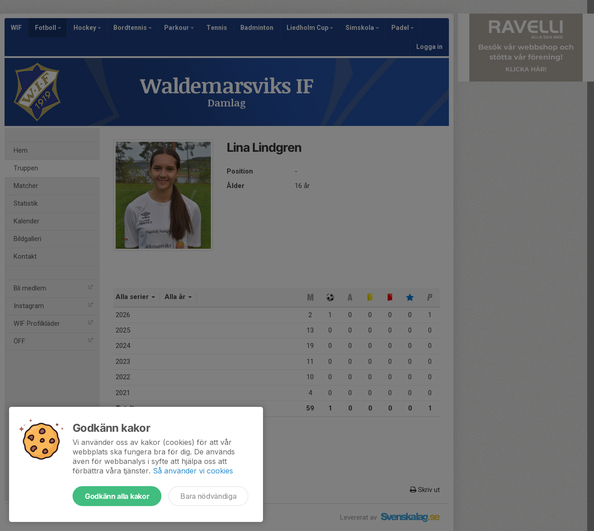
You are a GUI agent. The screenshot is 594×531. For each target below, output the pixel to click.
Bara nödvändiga (208, 496)
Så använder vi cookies (193, 470)
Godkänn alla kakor (117, 496)
